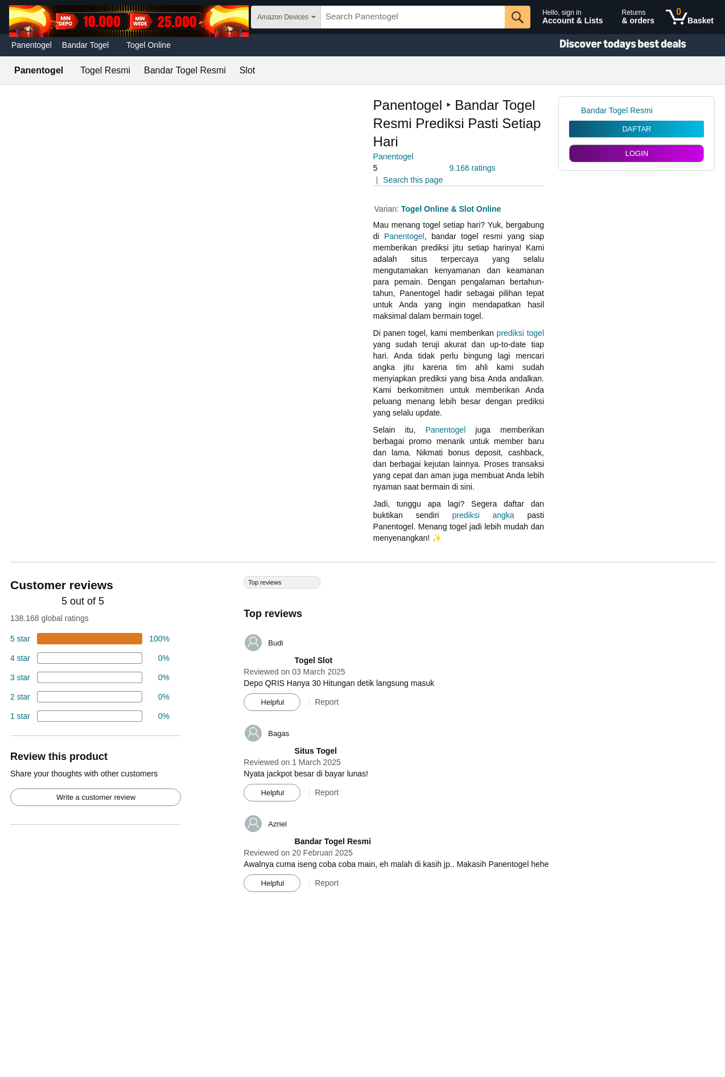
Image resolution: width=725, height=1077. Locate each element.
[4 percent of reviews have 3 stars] (90, 677)
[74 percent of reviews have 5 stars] (90, 638)
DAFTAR (636, 129)
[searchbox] (413, 17)
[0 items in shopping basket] (690, 17)
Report (327, 701)
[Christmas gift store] (611, 45)
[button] (405, 168)
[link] (575, 110)
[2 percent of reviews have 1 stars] (90, 716)
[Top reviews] (362, 738)
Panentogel (31, 45)
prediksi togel (520, 333)
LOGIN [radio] (636, 153)
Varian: (387, 208)
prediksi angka (483, 515)
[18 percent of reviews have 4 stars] (90, 658)
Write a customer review (95, 797)
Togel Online (148, 45)
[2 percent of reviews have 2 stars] (90, 696)
